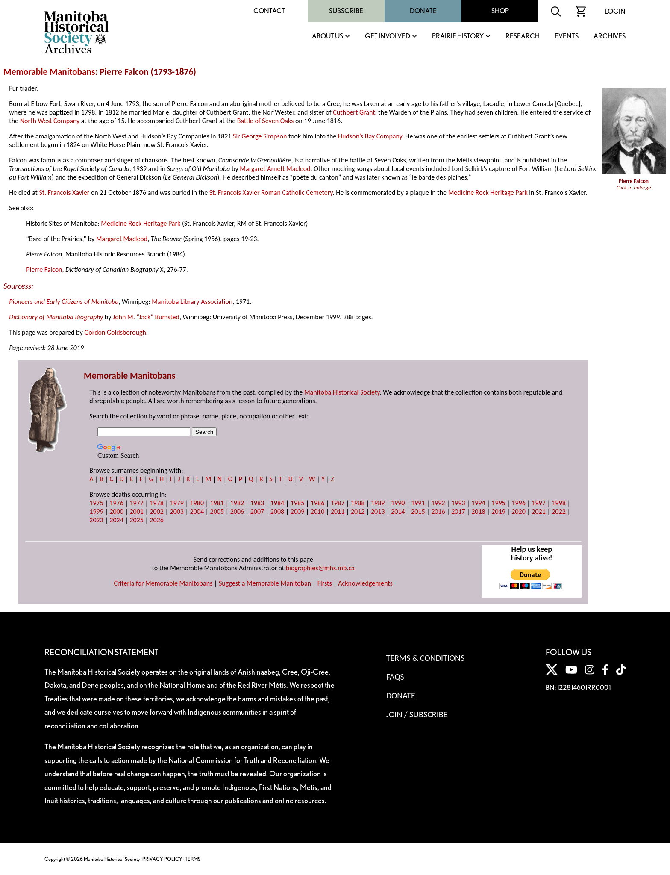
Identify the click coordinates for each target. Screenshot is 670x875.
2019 (498, 511)
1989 (378, 503)
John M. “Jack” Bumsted (146, 317)
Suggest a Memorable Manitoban (265, 583)
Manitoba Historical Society (342, 392)
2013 (378, 511)
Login (615, 11)
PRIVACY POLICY (162, 859)
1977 (136, 503)
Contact (269, 11)
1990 (398, 503)
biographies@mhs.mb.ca (320, 568)
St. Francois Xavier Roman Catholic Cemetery (271, 193)
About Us (327, 36)
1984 (277, 503)
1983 (257, 503)
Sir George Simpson (260, 136)
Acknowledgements (365, 583)
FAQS (395, 677)
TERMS (192, 859)
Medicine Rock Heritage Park (488, 193)
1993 (458, 503)
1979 (177, 503)
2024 (116, 520)
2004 (197, 511)
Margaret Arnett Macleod (275, 169)
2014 (398, 511)
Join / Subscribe (417, 714)
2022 (558, 511)
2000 (116, 511)
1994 (478, 503)
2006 (237, 511)
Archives (610, 36)
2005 (217, 511)
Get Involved (387, 36)
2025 (136, 520)
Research (522, 36)
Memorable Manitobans (49, 71)
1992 (438, 503)
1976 (116, 503)
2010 (317, 511)
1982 (237, 503)
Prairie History (458, 36)
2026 (156, 520)
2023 (96, 520)
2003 (177, 511)
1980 (197, 503)
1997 (538, 503)
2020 (518, 511)
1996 (518, 503)
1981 (217, 503)
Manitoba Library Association (192, 302)
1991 (418, 503)
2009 (297, 511)
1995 (498, 503)
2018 (478, 511)
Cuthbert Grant (354, 112)
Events (567, 36)
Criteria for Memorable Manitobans (163, 583)
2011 (337, 511)
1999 (96, 511)
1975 (96, 503)
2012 (357, 511)
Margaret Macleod (121, 239)
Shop (500, 11)
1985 (297, 503)
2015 (418, 511)
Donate (423, 11)
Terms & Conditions (425, 658)
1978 (156, 503)
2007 (257, 511)
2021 (538, 511)
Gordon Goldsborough (115, 332)
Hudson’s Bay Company (370, 136)
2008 (277, 511)
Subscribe (346, 11)
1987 (337, 503)
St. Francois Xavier (64, 193)
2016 (438, 511)
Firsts (324, 583)
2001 (136, 511)
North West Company (50, 121)
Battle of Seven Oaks (265, 121)
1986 (317, 503)
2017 (458, 511)
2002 (156, 511)
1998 (558, 503)
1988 (357, 503)
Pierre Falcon (44, 269)
